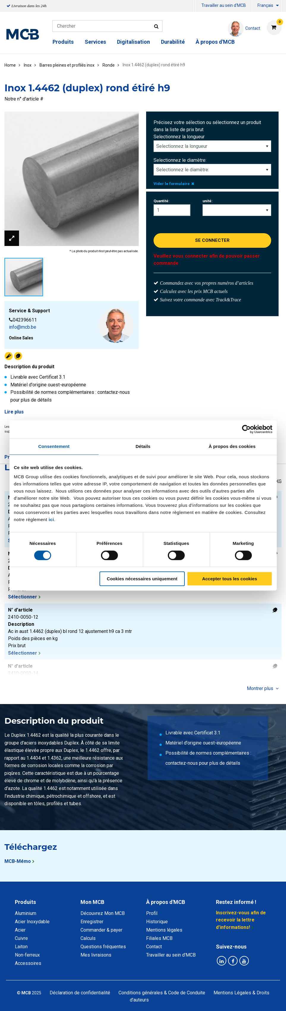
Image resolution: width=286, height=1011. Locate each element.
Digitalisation (133, 42)
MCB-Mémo (17, 861)
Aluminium (25, 913)
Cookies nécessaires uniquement (142, 578)
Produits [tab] (25, 902)
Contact (154, 946)
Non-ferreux (27, 955)
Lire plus (14, 412)
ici (51, 519)
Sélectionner (22, 597)
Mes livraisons (95, 955)
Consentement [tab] (53, 446)
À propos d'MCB (215, 42)
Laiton (21, 946)
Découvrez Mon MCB (102, 913)
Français (265, 5)
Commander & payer (101, 930)
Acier (20, 930)
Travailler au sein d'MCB (223, 5)
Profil (151, 913)
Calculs (88, 938)
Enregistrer (91, 921)
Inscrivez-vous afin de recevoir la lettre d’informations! (241, 920)
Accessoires (28, 963)
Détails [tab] (143, 446)
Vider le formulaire (174, 183)
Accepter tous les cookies (229, 578)
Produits (63, 42)
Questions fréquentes (103, 946)
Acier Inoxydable (32, 921)
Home (10, 65)
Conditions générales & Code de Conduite (161, 993)
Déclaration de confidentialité (80, 993)
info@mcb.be (22, 327)
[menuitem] (194, 6)
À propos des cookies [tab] (232, 446)
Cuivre (21, 938)
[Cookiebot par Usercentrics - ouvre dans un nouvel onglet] (246, 429)
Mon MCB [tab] (92, 902)
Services (95, 42)
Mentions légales (164, 930)
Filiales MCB (159, 938)
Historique (157, 921)
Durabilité (173, 42)
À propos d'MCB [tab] (165, 902)
